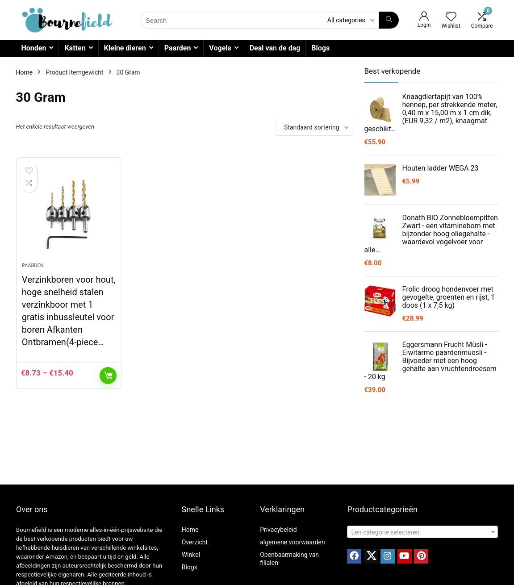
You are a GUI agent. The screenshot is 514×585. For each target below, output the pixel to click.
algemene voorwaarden (292, 542)
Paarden (177, 48)
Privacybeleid (278, 529)
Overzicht (195, 542)
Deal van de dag (275, 48)
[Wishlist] (451, 17)
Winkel (191, 554)
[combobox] (422, 532)
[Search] (389, 20)
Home (24, 72)
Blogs (320, 48)
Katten (74, 48)
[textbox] (422, 532)
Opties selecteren (108, 375)
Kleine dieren (125, 48)
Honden (33, 48)
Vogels (220, 48)
